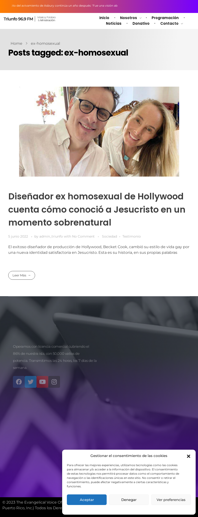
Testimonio (131, 236)
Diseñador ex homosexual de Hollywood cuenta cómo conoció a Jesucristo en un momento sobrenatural (97, 209)
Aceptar (87, 499)
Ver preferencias (171, 499)
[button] (188, 455)
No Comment (83, 236)
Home (16, 43)
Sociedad (109, 236)
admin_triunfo (51, 236)
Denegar (129, 499)
